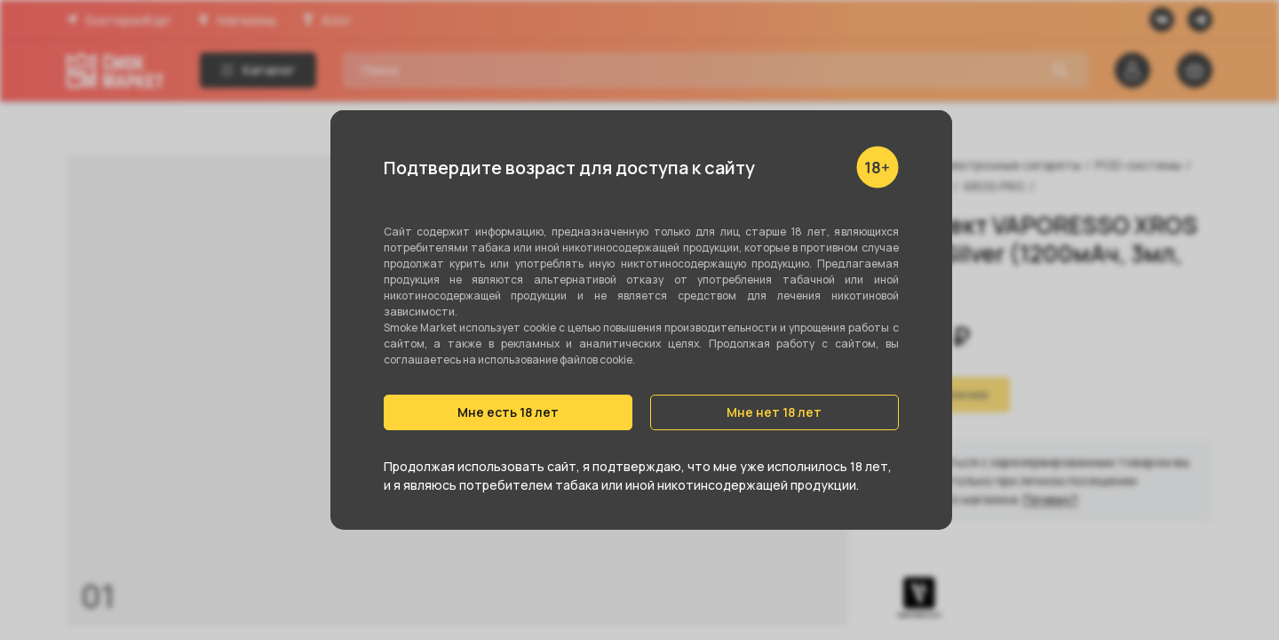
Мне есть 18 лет (508, 412)
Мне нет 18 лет (774, 412)
